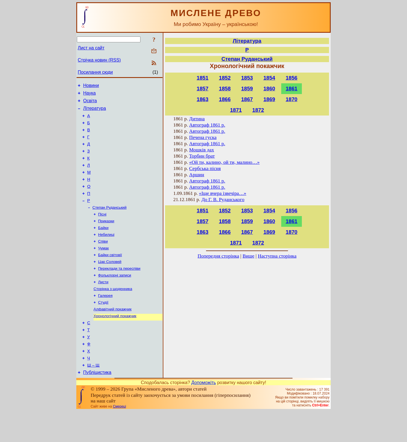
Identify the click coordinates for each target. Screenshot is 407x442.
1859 (247, 89)
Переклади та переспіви (119, 288)
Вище (248, 256)
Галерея (105, 318)
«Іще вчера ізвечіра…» (222, 193)
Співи (103, 259)
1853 (247, 78)
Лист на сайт (91, 47)
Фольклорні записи (114, 296)
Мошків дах (201, 150)
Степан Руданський (109, 222)
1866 (225, 99)
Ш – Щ (93, 395)
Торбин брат (202, 156)
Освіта (90, 103)
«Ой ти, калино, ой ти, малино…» (224, 162)
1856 (292, 78)
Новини (91, 86)
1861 (292, 89)
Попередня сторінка (218, 256)
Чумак (103, 266)
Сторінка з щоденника (113, 310)
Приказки (106, 237)
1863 (203, 99)
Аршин (196, 174)
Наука (89, 94)
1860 (269, 89)
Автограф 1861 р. (207, 125)
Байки (103, 244)
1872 (258, 110)
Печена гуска (203, 137)
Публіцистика (97, 403)
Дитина (197, 118)
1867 (247, 99)
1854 (269, 78)
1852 (225, 78)
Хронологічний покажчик (115, 340)
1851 (203, 78)
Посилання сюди (95, 72)
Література (94, 111)
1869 (269, 99)
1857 (203, 89)
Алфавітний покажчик (112, 332)
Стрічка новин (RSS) (99, 60)
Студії (103, 325)
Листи (103, 303)
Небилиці (106, 252)
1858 (225, 89)
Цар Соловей (110, 281)
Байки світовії (110, 274)
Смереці (119, 437)
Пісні (102, 230)
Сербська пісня (205, 168)
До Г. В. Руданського (223, 199)
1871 (236, 110)
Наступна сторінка (277, 256)
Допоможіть (203, 413)
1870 (292, 99)
